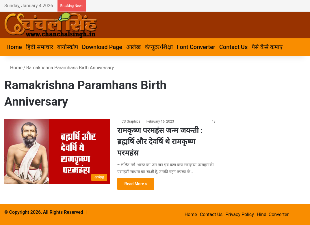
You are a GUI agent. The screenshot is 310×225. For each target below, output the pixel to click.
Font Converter (196, 47)
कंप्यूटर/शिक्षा (159, 47)
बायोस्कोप (67, 47)
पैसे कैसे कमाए (267, 47)
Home (14, 47)
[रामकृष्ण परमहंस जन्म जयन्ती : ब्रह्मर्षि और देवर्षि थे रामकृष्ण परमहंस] (57, 151)
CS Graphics (131, 121)
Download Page (102, 47)
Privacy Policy (239, 214)
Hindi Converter (273, 214)
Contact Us (233, 47)
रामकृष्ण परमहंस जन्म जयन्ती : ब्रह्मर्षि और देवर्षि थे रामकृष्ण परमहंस (160, 141)
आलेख (133, 47)
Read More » (136, 183)
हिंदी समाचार (39, 47)
